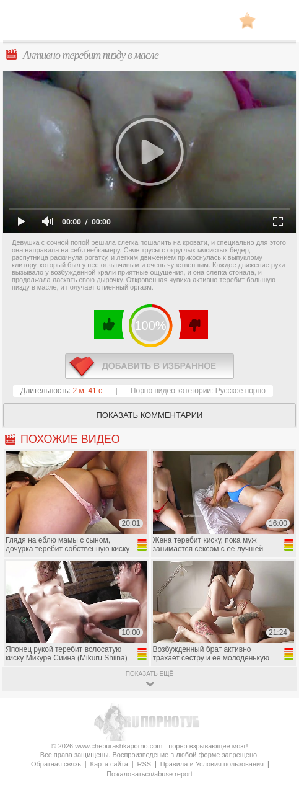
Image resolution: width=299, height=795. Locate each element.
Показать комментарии (150, 415)
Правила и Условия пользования (212, 764)
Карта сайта (109, 764)
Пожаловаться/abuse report (149, 774)
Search (277, 20)
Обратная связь (56, 764)
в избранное (149, 366)
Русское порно (240, 390)
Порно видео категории (171, 390)
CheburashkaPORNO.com (150, 24)
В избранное (247, 20)
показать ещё (149, 673)
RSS (144, 764)
